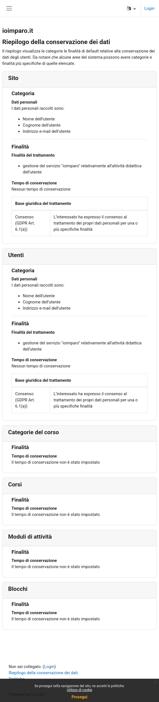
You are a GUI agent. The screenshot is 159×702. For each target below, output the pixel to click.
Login (149, 8)
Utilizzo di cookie (79, 690)
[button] (131, 8)
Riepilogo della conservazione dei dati (43, 672)
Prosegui (79, 697)
